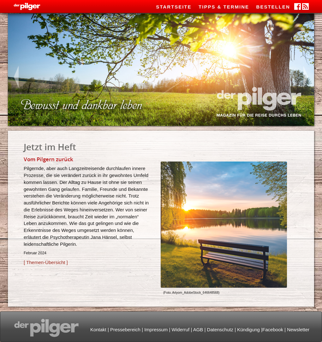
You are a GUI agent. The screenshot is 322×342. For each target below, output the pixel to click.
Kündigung (248, 329)
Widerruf (181, 329)
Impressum (156, 329)
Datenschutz (220, 329)
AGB (198, 329)
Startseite (173, 6)
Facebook (272, 329)
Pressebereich (125, 329)
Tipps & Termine (224, 6)
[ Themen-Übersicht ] (46, 262)
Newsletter (298, 329)
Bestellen (273, 6)
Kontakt (98, 329)
